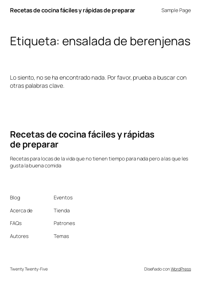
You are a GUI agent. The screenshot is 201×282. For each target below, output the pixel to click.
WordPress (181, 269)
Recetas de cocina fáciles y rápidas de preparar (72, 10)
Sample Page (176, 10)
